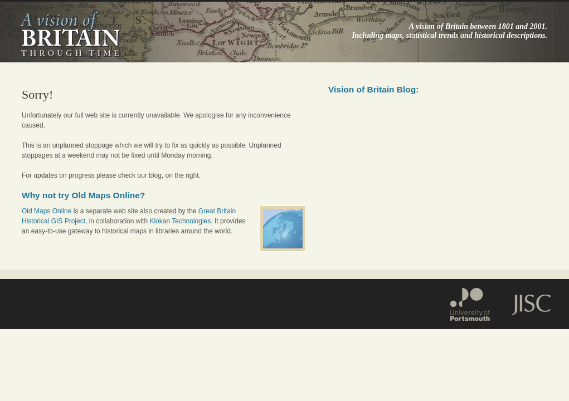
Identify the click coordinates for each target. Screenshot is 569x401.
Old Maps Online (46, 211)
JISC (525, 303)
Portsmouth (475, 303)
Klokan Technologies (180, 221)
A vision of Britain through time (69, 34)
